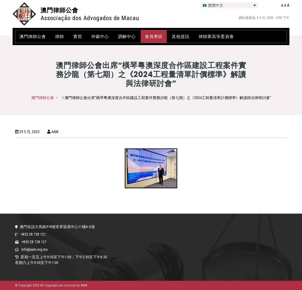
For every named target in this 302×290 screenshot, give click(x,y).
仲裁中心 (100, 36)
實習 (77, 36)
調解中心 (127, 36)
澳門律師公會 (59, 10)
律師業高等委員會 (216, 36)
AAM (52, 131)
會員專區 (154, 36)
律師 (59, 36)
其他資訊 (180, 36)
